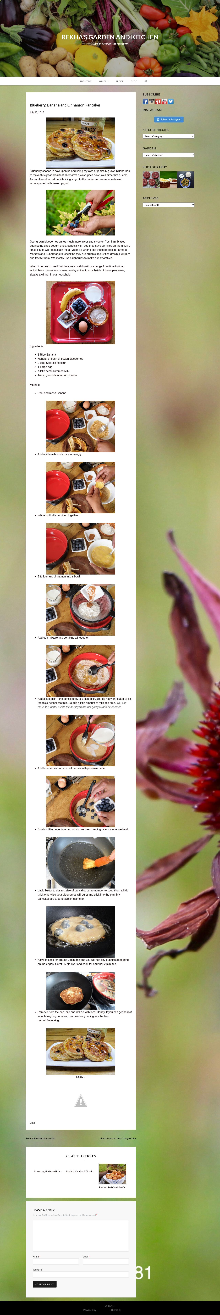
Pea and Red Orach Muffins (112, 1187)
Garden (103, 81)
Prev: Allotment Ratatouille (40, 1138)
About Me (86, 81)
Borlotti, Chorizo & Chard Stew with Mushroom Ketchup (94, 1171)
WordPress (103, 1309)
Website (37, 1269)
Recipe (120, 81)
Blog (134, 81)
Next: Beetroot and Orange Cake (118, 1138)
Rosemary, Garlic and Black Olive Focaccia (55, 1171)
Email (86, 1256)
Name (37, 1256)
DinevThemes (129, 1309)
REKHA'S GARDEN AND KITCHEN (110, 37)
